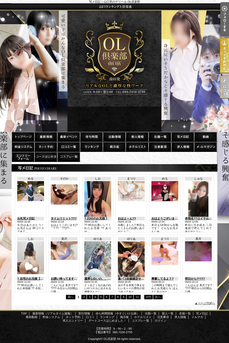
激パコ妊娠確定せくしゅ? (135, 278)
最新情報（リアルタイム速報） (46, 136)
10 (129, 297)
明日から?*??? (195, 278)
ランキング (91, 146)
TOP (23, 136)
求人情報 (183, 146)
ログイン (160, 320)
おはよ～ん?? (127, 218)
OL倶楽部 (110, 339)
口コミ (68, 146)
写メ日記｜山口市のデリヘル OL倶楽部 (114, 67)
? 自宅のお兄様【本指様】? (35, 278)
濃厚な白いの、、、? (98, 278)
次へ (158, 297)
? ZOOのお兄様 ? (95, 218)
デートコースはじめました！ (46, 156)
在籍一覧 (160, 136)
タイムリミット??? (63, 218)
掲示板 (114, 146)
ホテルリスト (137, 146)
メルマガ (205, 146)
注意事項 (160, 146)
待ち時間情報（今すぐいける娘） (91, 136)
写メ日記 (183, 136)
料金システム (23, 146)
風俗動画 (205, 136)
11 (137, 297)
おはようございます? (165, 218)
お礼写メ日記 (26, 218)
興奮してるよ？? (162, 278)
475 (148, 297)
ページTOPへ (206, 303)
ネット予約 (46, 146)
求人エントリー (23, 156)
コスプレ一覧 (68, 156)
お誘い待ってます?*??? (66, 278)
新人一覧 (137, 136)
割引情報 (68, 136)
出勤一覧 (114, 136)
